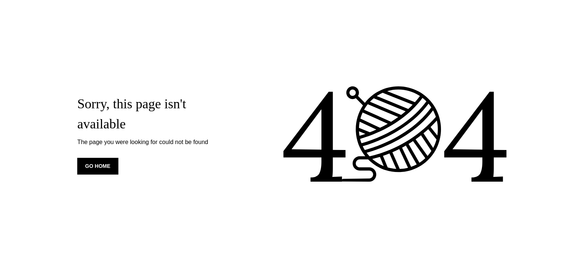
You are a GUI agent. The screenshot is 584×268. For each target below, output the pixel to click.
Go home (98, 166)
